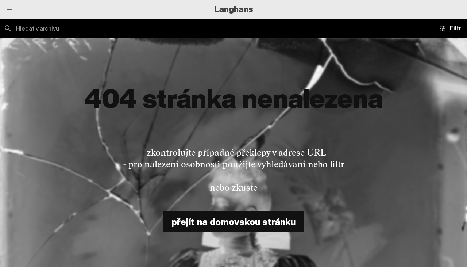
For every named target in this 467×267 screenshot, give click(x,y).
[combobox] (117, 28)
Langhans (233, 9)
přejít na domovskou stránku (233, 221)
